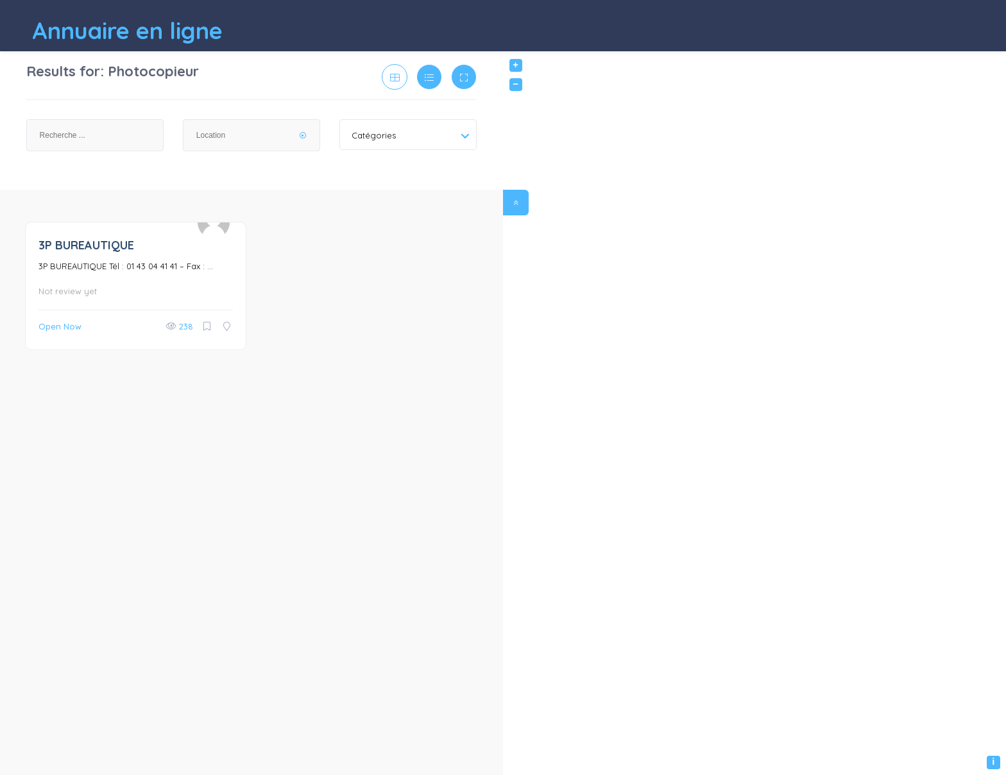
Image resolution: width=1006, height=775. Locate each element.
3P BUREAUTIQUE (86, 245)
